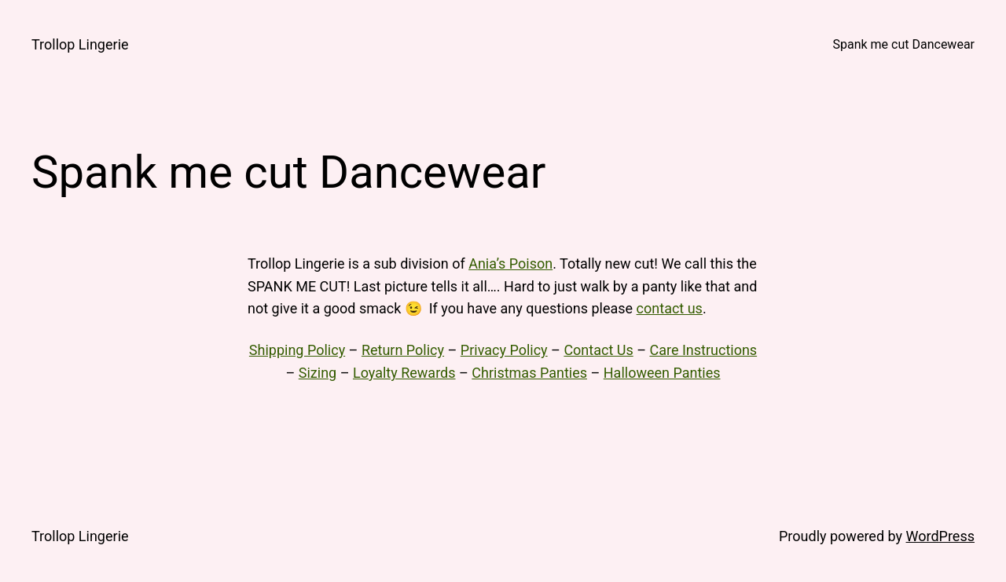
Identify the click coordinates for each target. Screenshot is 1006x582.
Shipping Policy (297, 350)
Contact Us (598, 350)
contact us (670, 308)
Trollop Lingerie (80, 44)
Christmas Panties (529, 372)
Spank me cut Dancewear (903, 44)
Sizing (317, 372)
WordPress (940, 536)
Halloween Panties (662, 372)
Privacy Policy (504, 350)
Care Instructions (703, 350)
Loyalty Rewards (404, 372)
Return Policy (403, 350)
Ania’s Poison (510, 263)
